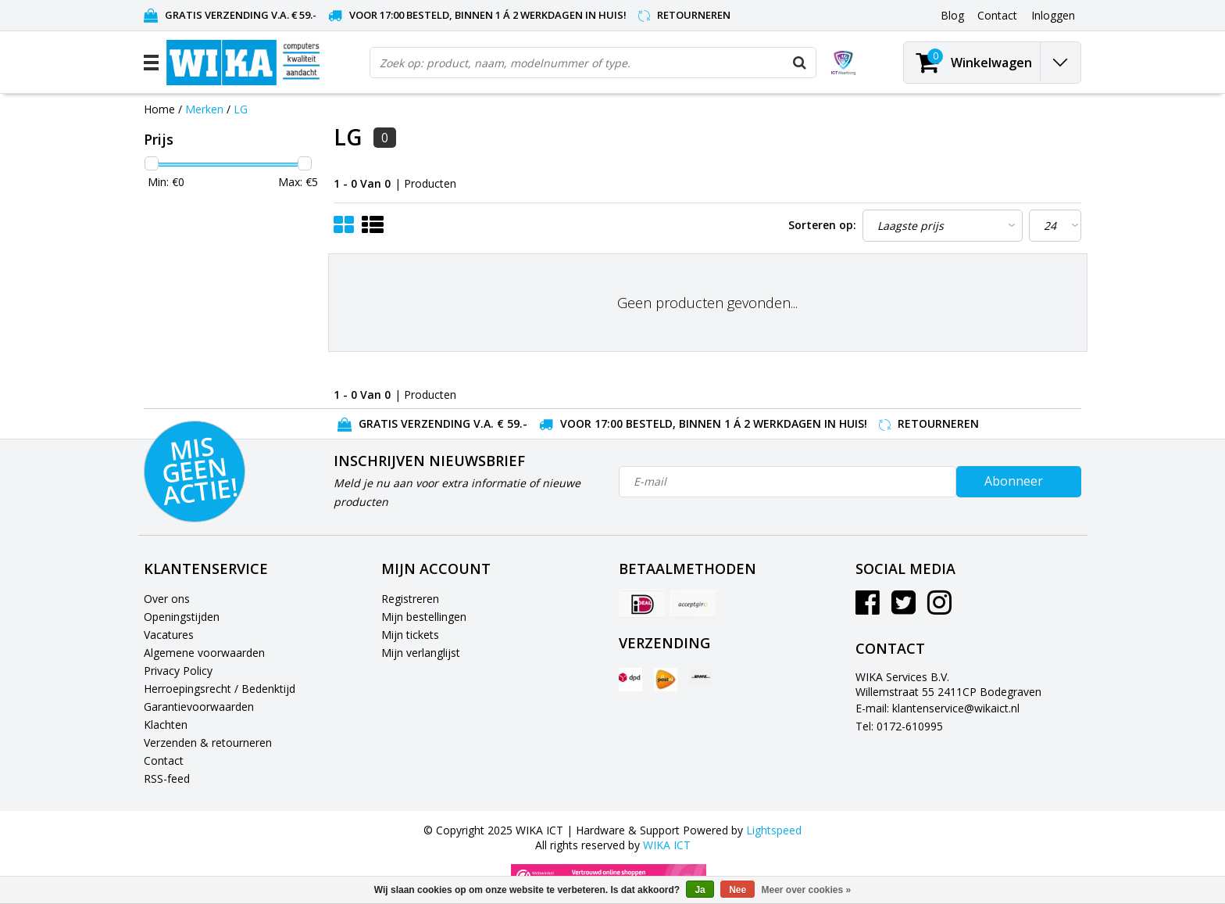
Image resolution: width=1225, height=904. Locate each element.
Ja (700, 889)
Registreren (410, 598)
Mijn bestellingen (423, 616)
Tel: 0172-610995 (899, 726)
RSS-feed (167, 778)
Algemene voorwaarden (204, 652)
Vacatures (169, 634)
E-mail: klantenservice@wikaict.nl (937, 708)
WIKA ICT (667, 845)
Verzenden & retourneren (208, 742)
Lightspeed (774, 830)
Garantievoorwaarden (199, 706)
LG (241, 109)
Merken (204, 109)
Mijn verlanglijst (420, 652)
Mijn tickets (410, 634)
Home (159, 109)
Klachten (166, 724)
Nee (737, 889)
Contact (164, 760)
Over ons (167, 598)
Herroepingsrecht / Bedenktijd (219, 688)
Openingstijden (182, 616)
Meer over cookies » (807, 889)
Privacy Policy (178, 670)
